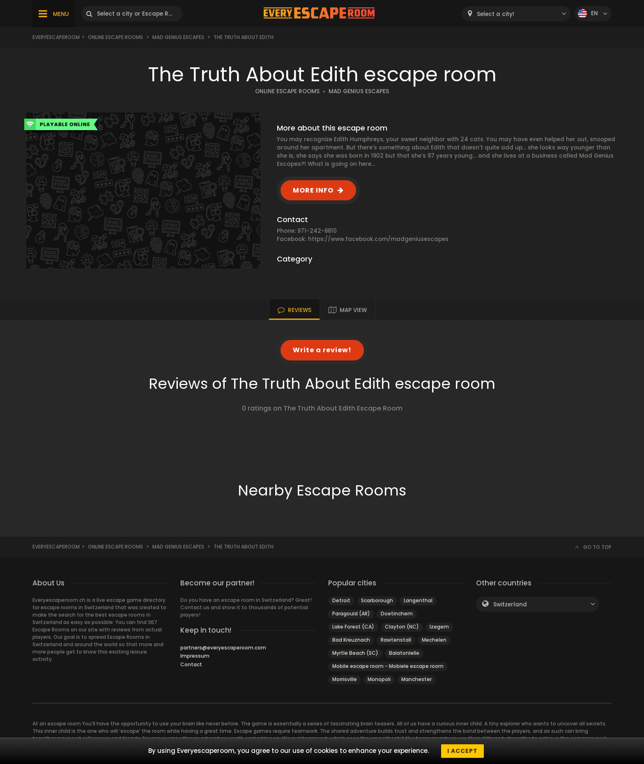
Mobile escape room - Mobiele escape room (388, 666)
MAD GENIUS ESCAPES (359, 91)
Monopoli (379, 679)
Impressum (194, 655)
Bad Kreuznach (351, 639)
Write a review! (322, 350)
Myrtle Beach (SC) (355, 652)
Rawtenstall (396, 639)
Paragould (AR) (351, 613)
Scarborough (377, 600)
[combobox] (516, 13)
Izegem (439, 626)
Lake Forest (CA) (353, 626)
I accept (462, 751)
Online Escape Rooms (115, 37)
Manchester (416, 679)
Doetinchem (397, 613)
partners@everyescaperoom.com (223, 647)
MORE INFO (313, 190)
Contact (191, 664)
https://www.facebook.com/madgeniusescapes (378, 239)
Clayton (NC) (402, 626)
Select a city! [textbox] (495, 14)
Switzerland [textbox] (510, 604)
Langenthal (418, 600)
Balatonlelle (404, 652)
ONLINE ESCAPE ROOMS (287, 91)
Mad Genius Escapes (178, 37)
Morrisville (344, 679)
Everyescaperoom (56, 37)
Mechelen (434, 639)
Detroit (341, 600)
